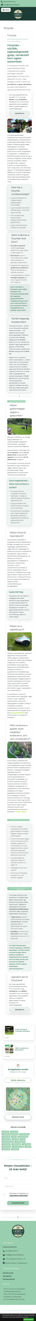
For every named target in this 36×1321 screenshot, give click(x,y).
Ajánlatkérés (19, 113)
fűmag (23, 1139)
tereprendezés (23, 1136)
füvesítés (15, 1139)
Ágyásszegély (17, 1144)
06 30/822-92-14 (11, 1251)
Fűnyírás (11, 35)
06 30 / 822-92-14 (9, 1)
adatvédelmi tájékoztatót (19, 1195)
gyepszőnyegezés (8, 1141)
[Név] (18, 1178)
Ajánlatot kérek (18, 1117)
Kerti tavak (15, 1131)
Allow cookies (28, 1319)
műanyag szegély (18, 1146)
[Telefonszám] (18, 1186)
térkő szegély (7, 1146)
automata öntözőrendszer (10, 1134)
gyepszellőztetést (17, 713)
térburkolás (6, 1149)
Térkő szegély (21, 812)
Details (31, 1317)
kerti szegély (26, 1144)
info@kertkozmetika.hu (11, 5)
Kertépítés (7, 1276)
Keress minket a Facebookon (16, 1263)
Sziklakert (6, 1131)
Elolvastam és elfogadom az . (19, 1195)
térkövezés (15, 1149)
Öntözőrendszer (20, 1141)
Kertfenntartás (25, 1134)
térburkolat (6, 1136)
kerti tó (14, 1136)
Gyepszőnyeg (7, 1139)
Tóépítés (28, 1146)
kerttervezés (6, 1144)
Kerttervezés (8, 1273)
